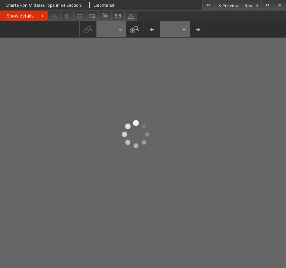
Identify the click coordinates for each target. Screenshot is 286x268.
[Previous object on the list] (228, 5)
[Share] (66, 16)
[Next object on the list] (251, 5)
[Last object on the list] (267, 5)
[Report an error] (130, 16)
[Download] (54, 16)
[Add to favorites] (79, 16)
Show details (26, 16)
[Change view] (92, 16)
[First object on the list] (208, 5)
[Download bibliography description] (105, 16)
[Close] (280, 5)
